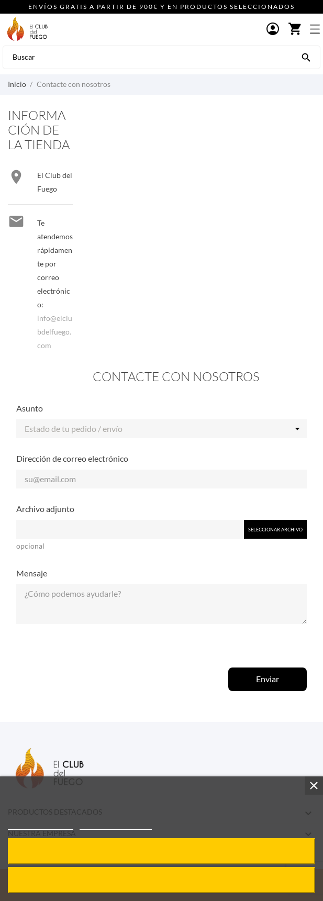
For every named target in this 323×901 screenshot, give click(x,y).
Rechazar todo (161, 879)
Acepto (161, 851)
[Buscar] (306, 56)
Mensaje (31, 573)
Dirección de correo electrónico (72, 458)
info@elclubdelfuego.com (54, 332)
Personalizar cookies (116, 824)
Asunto (29, 408)
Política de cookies (40, 824)
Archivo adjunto (45, 509)
